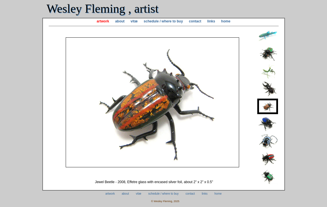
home (225, 21)
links (211, 21)
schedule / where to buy (163, 21)
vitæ (134, 21)
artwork (103, 21)
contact (195, 21)
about (120, 21)
